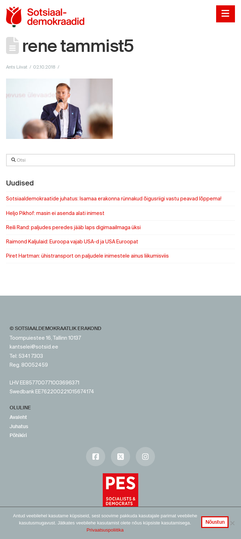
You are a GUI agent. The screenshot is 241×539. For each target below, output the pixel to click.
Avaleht (18, 417)
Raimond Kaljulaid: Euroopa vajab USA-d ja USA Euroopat (72, 241)
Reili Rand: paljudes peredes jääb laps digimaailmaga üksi (73, 227)
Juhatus (19, 426)
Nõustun (215, 522)
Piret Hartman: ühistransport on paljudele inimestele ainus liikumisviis (87, 256)
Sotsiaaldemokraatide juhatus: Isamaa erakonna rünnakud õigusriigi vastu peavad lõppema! (113, 198)
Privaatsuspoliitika (105, 530)
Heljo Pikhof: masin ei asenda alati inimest (55, 213)
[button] (225, 13)
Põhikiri (18, 435)
